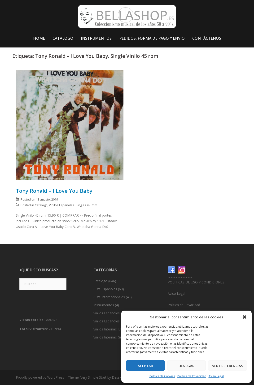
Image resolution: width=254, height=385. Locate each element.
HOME (39, 38)
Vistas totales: (32, 319)
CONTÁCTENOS (206, 38)
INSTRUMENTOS (96, 38)
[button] (244, 317)
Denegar (186, 365)
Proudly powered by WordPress (40, 377)
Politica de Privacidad (191, 376)
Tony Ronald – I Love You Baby (54, 190)
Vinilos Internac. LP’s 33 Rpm (115, 329)
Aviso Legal (216, 376)
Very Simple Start (93, 377)
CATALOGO (63, 38)
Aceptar (145, 365)
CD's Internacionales (109, 297)
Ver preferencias (227, 365)
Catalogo (41, 205)
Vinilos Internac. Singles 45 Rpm (117, 337)
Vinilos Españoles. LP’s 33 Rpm (116, 313)
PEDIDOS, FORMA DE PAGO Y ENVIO (152, 38)
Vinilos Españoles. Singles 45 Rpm (73, 205)
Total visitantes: (34, 329)
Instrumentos (103, 305)
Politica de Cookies (162, 376)
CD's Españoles (105, 289)
